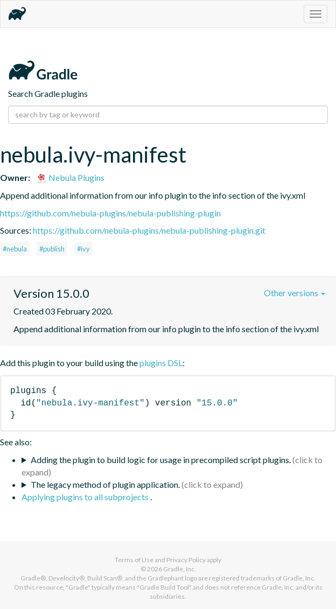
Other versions (294, 293)
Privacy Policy (186, 560)
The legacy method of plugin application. (105, 484)
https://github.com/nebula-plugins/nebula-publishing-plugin (110, 213)
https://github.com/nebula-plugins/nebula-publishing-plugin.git (149, 230)
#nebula (15, 248)
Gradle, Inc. (179, 569)
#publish (52, 248)
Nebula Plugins (70, 177)
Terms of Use (134, 560)
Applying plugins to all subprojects (86, 497)
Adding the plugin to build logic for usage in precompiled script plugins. (161, 459)
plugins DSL (161, 363)
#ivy (83, 248)
